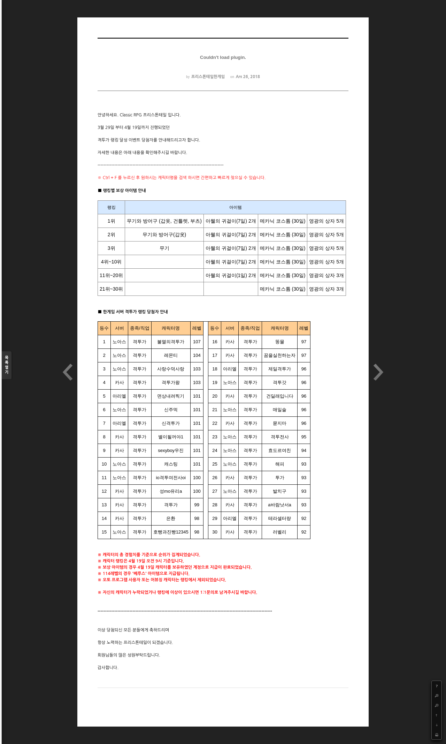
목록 (6, 365)
